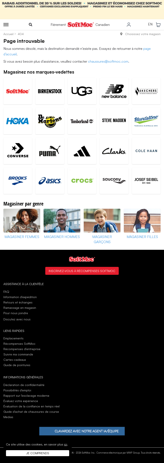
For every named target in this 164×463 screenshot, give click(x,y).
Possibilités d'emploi (17, 390)
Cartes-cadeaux (14, 359)
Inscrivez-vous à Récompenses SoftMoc (82, 271)
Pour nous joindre (15, 313)
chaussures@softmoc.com (108, 61)
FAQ (6, 291)
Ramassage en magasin (19, 307)
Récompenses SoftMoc (19, 343)
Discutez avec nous (17, 319)
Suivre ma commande (18, 354)
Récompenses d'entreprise (21, 349)
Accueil (8, 34)
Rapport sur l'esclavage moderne (26, 395)
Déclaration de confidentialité (23, 385)
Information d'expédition (20, 297)
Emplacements (13, 338)
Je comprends (37, 453)
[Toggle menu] (6, 24)
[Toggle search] (31, 25)
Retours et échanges (17, 302)
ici (65, 444)
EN (150, 24)
